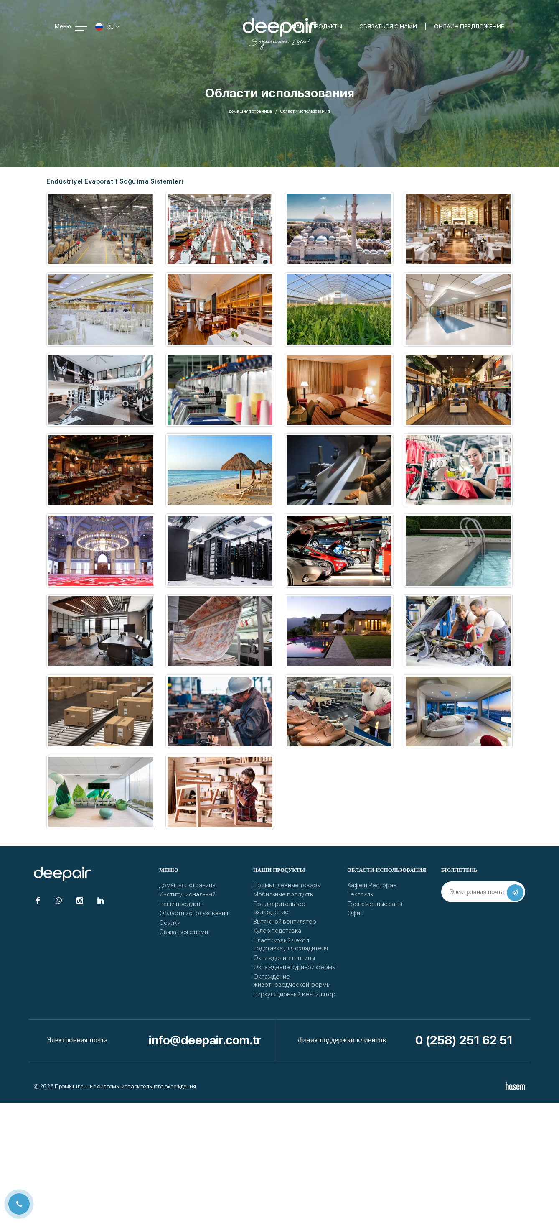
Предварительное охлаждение (279, 908)
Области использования (193, 913)
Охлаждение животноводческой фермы (291, 981)
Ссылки (169, 923)
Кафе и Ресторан (371, 885)
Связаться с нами (183, 932)
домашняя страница (250, 111)
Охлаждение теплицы (284, 958)
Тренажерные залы (374, 904)
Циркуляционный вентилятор (294, 994)
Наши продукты (181, 904)
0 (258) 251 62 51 (464, 1040)
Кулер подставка (277, 930)
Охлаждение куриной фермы (294, 967)
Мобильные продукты (283, 894)
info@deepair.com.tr (205, 1040)
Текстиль (360, 894)
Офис (355, 913)
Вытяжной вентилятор (284, 921)
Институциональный (187, 894)
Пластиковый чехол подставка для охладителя (290, 944)
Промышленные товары (287, 885)
